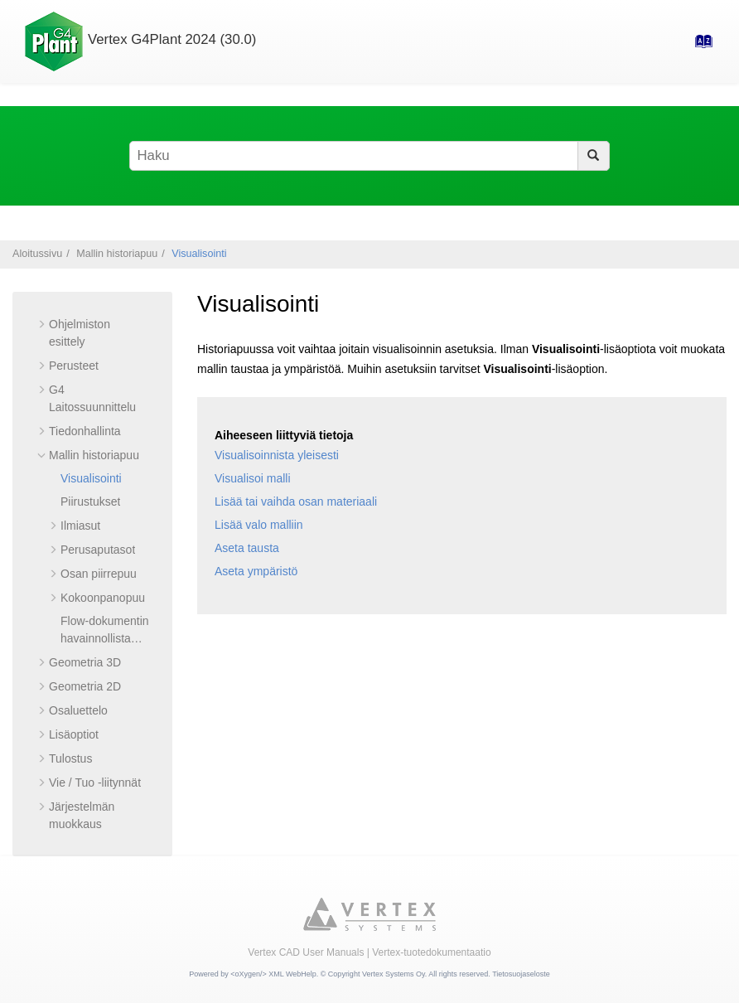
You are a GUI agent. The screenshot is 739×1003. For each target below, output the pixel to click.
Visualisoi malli (253, 478)
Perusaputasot (97, 549)
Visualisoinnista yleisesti (277, 455)
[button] (42, 324)
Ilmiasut (80, 525)
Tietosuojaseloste (521, 974)
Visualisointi (198, 253)
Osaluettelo (78, 710)
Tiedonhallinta (85, 431)
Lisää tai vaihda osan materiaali (296, 501)
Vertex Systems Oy (393, 974)
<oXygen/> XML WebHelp (273, 974)
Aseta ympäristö (256, 571)
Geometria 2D (85, 686)
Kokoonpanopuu (102, 597)
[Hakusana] (369, 156)
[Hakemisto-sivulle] (698, 46)
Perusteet (74, 365)
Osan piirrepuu (98, 573)
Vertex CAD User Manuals (306, 952)
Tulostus (70, 758)
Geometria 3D (85, 662)
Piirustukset (90, 501)
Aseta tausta (247, 548)
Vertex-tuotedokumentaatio (431, 952)
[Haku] (593, 156)
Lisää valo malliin (259, 524)
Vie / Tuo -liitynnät (95, 782)
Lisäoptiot (74, 734)
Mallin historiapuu (116, 253)
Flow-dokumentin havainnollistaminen (104, 638)
